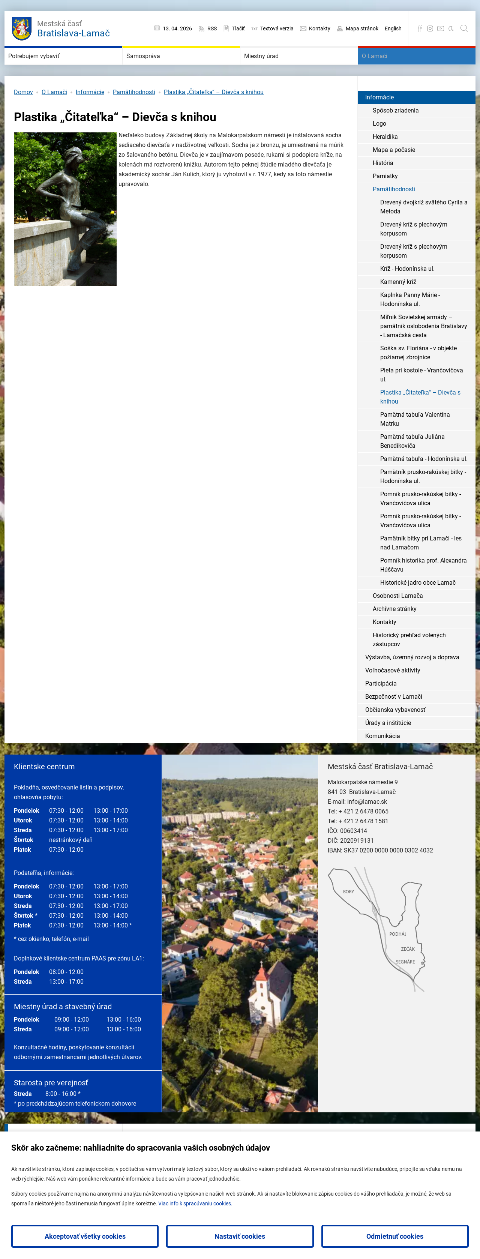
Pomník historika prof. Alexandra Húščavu (423, 587)
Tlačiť (238, 29)
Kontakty (319, 29)
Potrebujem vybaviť (50, 67)
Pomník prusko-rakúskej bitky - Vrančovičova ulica (420, 521)
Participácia (381, 706)
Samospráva (155, 67)
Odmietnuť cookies (394, 1236)
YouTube (440, 28)
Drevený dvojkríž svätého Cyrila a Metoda (424, 229)
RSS (212, 29)
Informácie (90, 114)
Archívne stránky (395, 631)
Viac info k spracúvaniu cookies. (195, 1203)
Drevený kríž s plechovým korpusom (413, 251)
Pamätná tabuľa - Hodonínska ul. (424, 481)
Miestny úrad (274, 67)
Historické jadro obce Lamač (418, 605)
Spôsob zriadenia (396, 133)
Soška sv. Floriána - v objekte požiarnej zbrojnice (418, 375)
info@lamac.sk (367, 824)
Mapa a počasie (394, 172)
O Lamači (385, 67)
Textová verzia (277, 29)
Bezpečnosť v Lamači (393, 719)
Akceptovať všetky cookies (85, 1236)
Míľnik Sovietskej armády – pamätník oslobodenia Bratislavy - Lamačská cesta (423, 348)
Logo (379, 146)
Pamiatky (385, 198)
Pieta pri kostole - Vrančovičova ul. (421, 397)
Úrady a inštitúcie (388, 745)
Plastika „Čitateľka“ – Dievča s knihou (214, 114)
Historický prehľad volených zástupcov (409, 662)
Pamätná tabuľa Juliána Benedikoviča (412, 464)
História (383, 185)
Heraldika (385, 159)
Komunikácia (382, 758)
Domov (23, 114)
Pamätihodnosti (134, 114)
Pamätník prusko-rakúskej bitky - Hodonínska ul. (423, 499)
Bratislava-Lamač (73, 28)
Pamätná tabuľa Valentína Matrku (415, 442)
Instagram (430, 28)
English (393, 29)
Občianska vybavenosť (395, 732)
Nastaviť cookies (239, 1236)
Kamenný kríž (398, 304)
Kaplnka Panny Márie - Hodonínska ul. (410, 322)
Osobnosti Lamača (398, 618)
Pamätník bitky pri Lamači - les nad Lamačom (421, 565)
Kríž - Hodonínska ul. (407, 291)
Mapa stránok (362, 29)
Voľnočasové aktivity (392, 692)
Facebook (419, 28)
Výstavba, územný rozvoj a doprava (412, 679)
